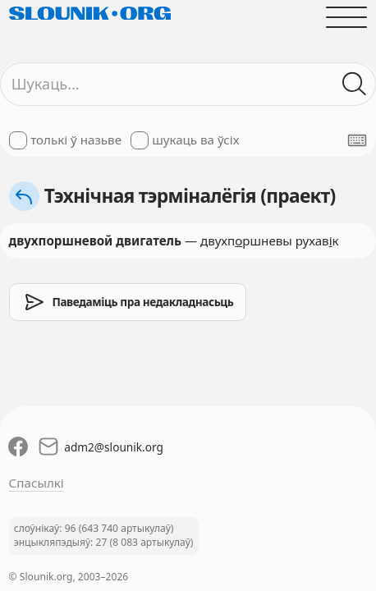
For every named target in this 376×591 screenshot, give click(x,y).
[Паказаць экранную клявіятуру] (357, 140)
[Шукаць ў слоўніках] (355, 84)
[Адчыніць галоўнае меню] (347, 17)
